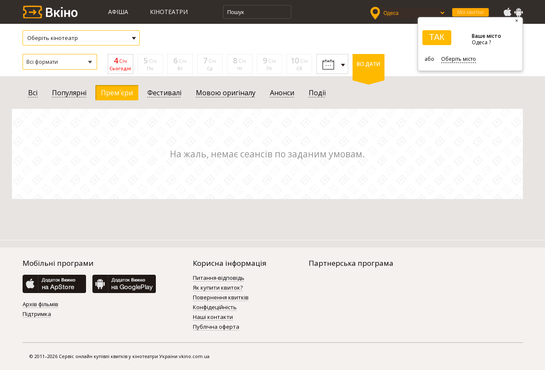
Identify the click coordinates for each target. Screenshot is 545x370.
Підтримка (37, 314)
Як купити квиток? (218, 288)
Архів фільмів (40, 304)
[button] (60, 62)
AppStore (507, 12)
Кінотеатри (169, 12)
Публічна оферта (216, 327)
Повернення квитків (221, 297)
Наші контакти (213, 317)
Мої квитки (470, 12)
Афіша (118, 12)
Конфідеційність (215, 307)
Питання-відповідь (218, 278)
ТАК (437, 37)
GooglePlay (518, 12)
